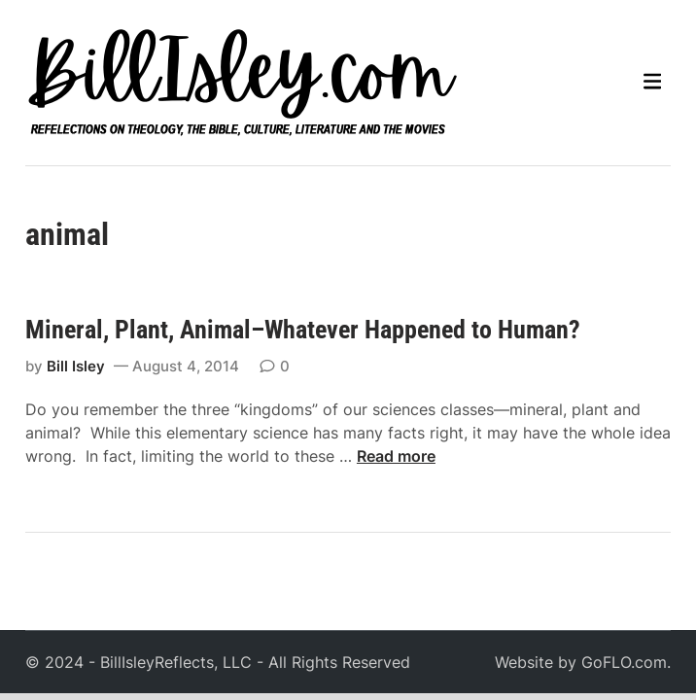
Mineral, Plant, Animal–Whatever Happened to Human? (302, 329)
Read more (396, 456)
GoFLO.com (624, 662)
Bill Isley (76, 366)
